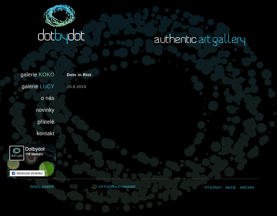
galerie (37, 74)
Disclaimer (42, 187)
